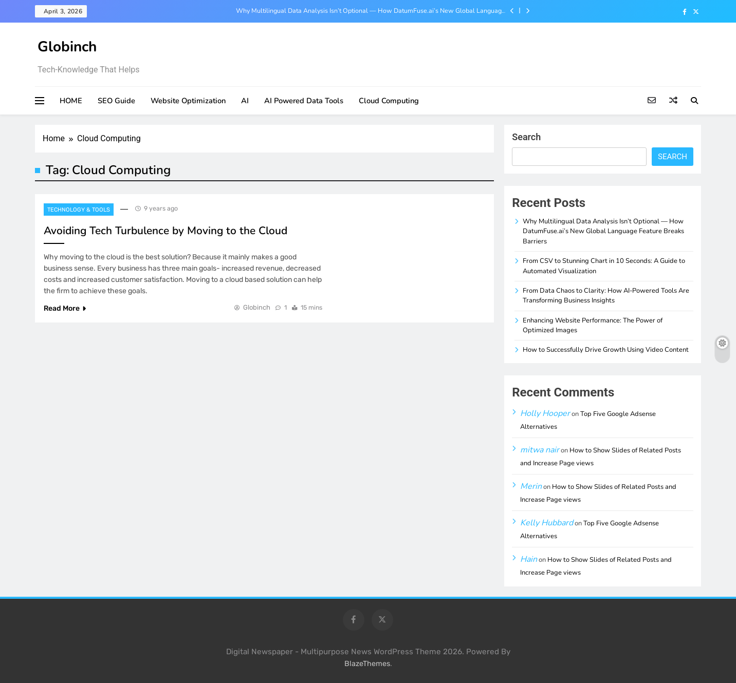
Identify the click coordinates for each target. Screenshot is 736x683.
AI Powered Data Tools (303, 101)
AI (245, 101)
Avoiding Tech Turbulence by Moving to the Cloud (165, 230)
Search (526, 136)
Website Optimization (188, 101)
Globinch (67, 46)
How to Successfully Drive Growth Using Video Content (606, 349)
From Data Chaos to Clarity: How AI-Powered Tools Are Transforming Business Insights (606, 295)
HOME (71, 101)
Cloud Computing (389, 101)
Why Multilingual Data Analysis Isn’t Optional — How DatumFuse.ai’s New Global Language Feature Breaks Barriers (370, 11)
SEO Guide (116, 101)
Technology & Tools (78, 209)
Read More (65, 308)
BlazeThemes (367, 663)
